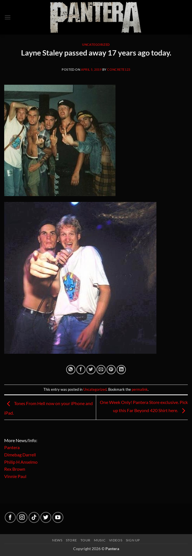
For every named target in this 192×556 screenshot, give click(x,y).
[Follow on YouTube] (57, 517)
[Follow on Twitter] (45, 517)
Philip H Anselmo (21, 462)
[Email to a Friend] (101, 369)
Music (99, 540)
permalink (140, 389)
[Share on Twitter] (91, 369)
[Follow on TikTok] (34, 517)
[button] (7, 17)
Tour (85, 540)
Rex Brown (14, 469)
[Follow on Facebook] (10, 517)
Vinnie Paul (15, 476)
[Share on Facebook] (80, 369)
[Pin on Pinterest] (111, 369)
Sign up (133, 540)
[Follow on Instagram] (22, 517)
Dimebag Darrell (20, 454)
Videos (115, 540)
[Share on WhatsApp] (70, 369)
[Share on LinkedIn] (121, 369)
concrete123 (118, 69)
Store (71, 540)
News (57, 540)
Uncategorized (96, 44)
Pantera (12, 447)
